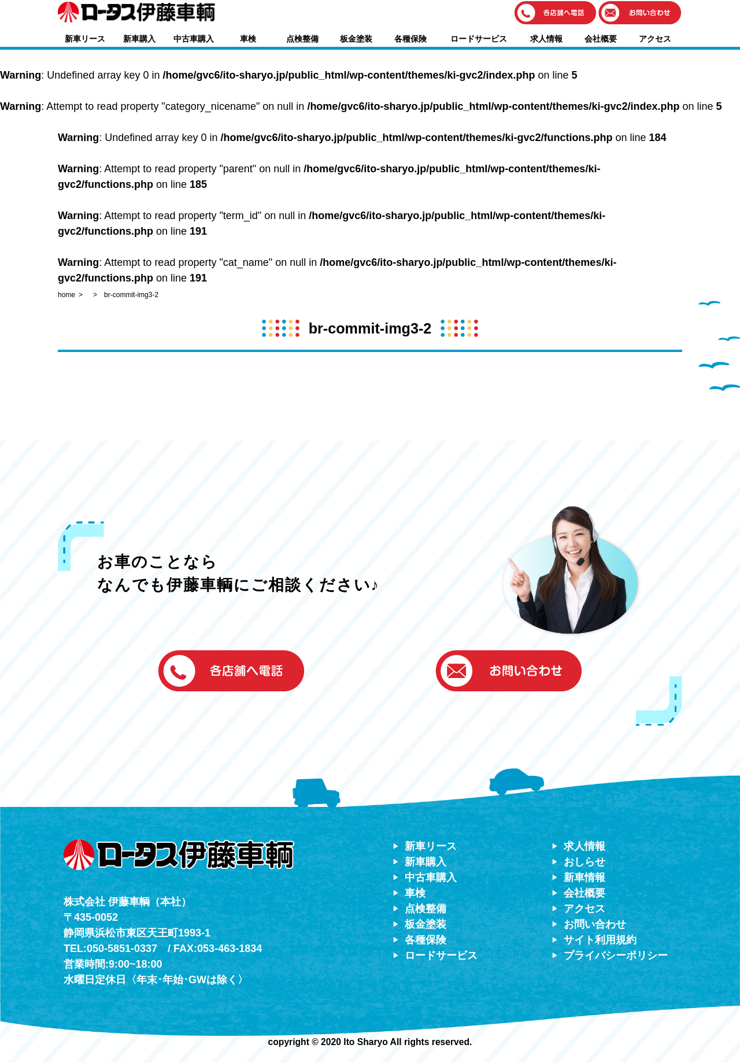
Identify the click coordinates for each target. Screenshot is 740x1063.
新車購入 (139, 38)
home (66, 295)
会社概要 (600, 38)
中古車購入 (193, 38)
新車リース (85, 38)
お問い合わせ (595, 924)
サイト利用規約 (600, 940)
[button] (556, 13)
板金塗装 (356, 38)
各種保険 (410, 38)
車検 (248, 38)
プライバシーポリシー (616, 955)
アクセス (655, 38)
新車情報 (584, 877)
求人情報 (546, 38)
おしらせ (584, 862)
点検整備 (302, 38)
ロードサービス (478, 38)
